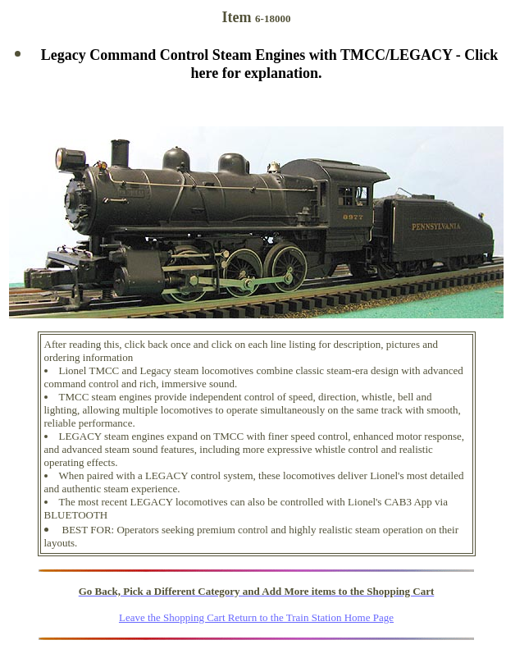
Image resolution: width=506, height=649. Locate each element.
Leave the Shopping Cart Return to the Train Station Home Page (256, 617)
